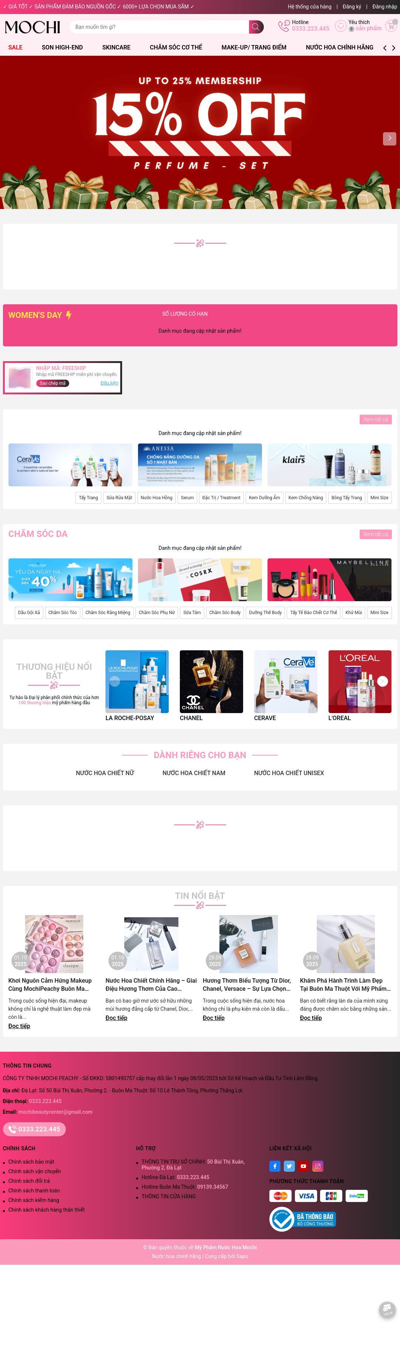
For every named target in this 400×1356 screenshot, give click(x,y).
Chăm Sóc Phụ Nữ (157, 612)
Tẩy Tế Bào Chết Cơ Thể (313, 612)
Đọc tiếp (19, 1026)
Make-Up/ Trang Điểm (257, 47)
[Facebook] (274, 1166)
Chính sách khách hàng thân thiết (47, 1210)
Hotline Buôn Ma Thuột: (185, 1187)
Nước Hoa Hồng (156, 497)
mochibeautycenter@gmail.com (56, 1112)
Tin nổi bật (200, 895)
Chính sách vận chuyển (35, 1171)
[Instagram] (317, 1166)
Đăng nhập (385, 7)
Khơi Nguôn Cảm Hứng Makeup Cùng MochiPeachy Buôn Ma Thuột (50, 985)
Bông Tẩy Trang (347, 497)
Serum (187, 497)
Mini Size (379, 497)
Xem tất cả (375, 419)
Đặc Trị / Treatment (221, 497)
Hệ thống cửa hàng (310, 7)
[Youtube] (303, 1166)
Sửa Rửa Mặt (119, 497)
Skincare (119, 47)
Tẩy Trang (88, 497)
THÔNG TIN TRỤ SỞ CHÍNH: (193, 1165)
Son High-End (66, 47)
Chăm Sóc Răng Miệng (107, 612)
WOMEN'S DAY (41, 315)
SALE (19, 47)
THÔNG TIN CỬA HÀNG (169, 1196)
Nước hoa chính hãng (177, 1256)
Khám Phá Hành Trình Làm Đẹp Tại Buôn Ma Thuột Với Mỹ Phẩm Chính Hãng (343, 985)
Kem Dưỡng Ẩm (264, 497)
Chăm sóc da (38, 534)
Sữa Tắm (192, 612)
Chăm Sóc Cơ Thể (179, 47)
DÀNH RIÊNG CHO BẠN (200, 755)
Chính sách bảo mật (31, 1162)
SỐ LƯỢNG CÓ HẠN (213, 314)
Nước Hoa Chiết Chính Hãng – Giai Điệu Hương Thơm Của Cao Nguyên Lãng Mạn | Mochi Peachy (151, 985)
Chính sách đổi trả (29, 1181)
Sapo (242, 1256)
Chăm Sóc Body (225, 612)
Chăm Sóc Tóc (62, 612)
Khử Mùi (354, 612)
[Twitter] (289, 1166)
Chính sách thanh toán (34, 1191)
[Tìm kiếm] (256, 27)
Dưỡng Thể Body (265, 612)
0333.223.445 (310, 28)
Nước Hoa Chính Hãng (343, 47)
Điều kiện (109, 383)
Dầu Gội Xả (29, 612)
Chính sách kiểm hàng (34, 1200)
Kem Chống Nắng (306, 497)
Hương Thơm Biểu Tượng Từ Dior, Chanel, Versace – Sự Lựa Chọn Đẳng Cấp (247, 985)
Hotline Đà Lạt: (175, 1177)
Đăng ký (352, 7)
